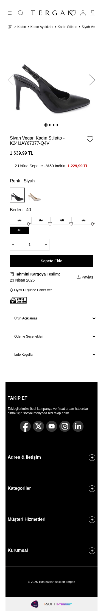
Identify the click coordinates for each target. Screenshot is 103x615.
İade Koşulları (54, 354)
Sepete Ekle (51, 261)
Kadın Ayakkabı (41, 27)
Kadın (21, 27)
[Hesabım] (83, 13)
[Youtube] (51, 426)
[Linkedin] (78, 426)
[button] (46, 125)
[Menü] (10, 13)
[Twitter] (38, 426)
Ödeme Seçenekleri (54, 336)
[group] (51, 77)
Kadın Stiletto (67, 27)
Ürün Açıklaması (54, 318)
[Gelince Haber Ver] (28, 224)
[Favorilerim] (72, 14)
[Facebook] (25, 426)
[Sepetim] (92, 13)
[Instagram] (64, 426)
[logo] (52, 13)
